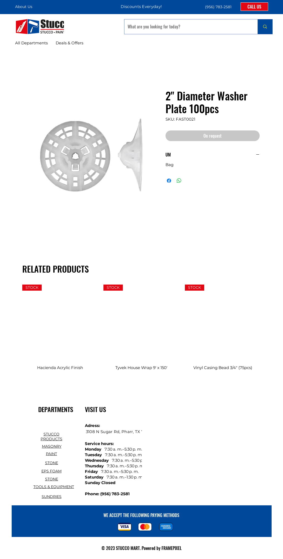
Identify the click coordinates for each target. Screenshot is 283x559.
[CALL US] (254, 6)
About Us (23, 6)
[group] (142, 331)
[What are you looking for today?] (187, 26)
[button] (218, 6)
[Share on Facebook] (169, 180)
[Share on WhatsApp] (179, 180)
